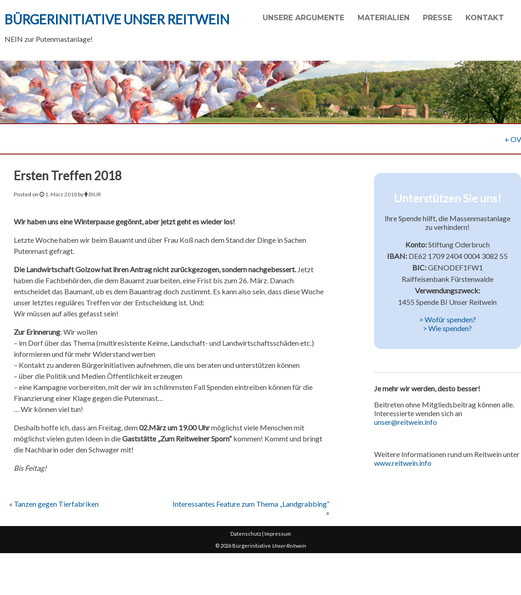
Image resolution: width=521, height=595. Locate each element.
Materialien (383, 17)
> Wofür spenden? (447, 319)
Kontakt (484, 17)
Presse (437, 17)
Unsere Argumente (303, 17)
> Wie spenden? (447, 328)
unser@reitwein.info (405, 422)
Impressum (277, 534)
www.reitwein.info (402, 462)
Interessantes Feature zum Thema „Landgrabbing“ (251, 503)
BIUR (95, 194)
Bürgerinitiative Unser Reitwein (117, 19)
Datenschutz (245, 534)
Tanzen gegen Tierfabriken (56, 503)
